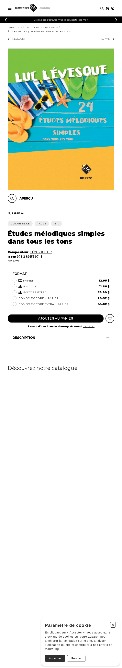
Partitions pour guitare (42, 27)
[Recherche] (102, 8)
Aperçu (26, 198)
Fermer (76, 658)
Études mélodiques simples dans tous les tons (39, 31)
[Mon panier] (107, 8)
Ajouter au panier (55, 318)
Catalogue (15, 27)
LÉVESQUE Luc (41, 252)
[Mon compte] (112, 8)
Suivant (107, 38)
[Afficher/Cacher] (107, 337)
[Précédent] (6, 20)
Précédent (16, 38)
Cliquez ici (88, 326)
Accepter (55, 658)
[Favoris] (109, 318)
